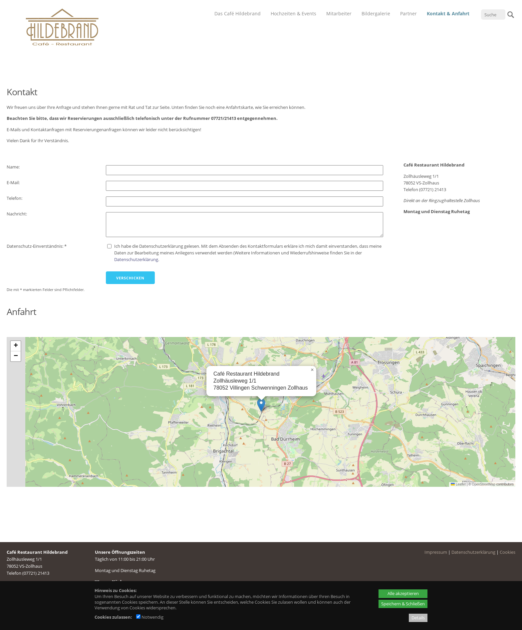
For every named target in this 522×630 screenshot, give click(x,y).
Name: (14, 167)
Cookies (507, 552)
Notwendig (149, 617)
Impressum (435, 552)
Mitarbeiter (339, 13)
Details (418, 618)
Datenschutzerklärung (136, 259)
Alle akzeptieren (403, 593)
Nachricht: (17, 214)
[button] (261, 405)
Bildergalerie (376, 13)
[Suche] (493, 14)
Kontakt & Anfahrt (448, 13)
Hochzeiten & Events (293, 13)
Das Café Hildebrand (237, 13)
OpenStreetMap (483, 484)
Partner (408, 13)
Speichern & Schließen (403, 604)
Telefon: (15, 198)
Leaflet (458, 484)
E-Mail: (14, 182)
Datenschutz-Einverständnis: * (37, 246)
